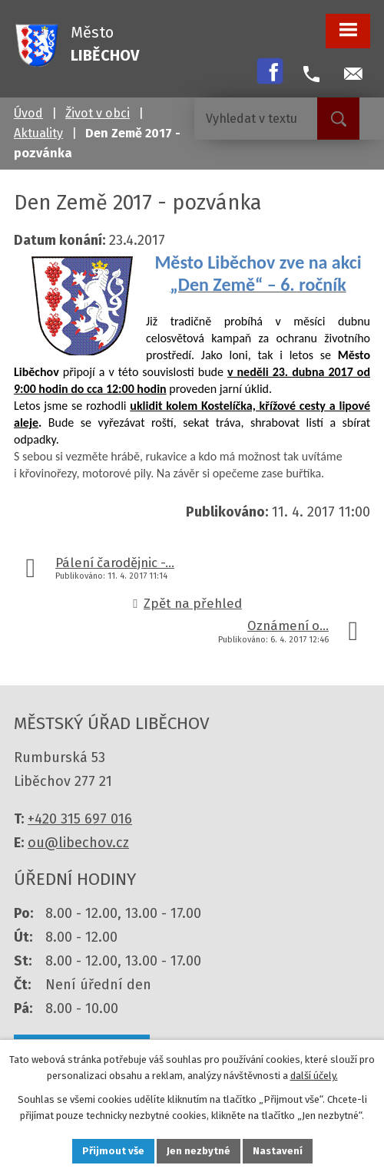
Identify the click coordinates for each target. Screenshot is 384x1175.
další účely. (314, 1075)
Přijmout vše (113, 1151)
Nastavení (278, 1151)
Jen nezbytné (198, 1151)
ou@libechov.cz (78, 842)
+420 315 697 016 (80, 818)
